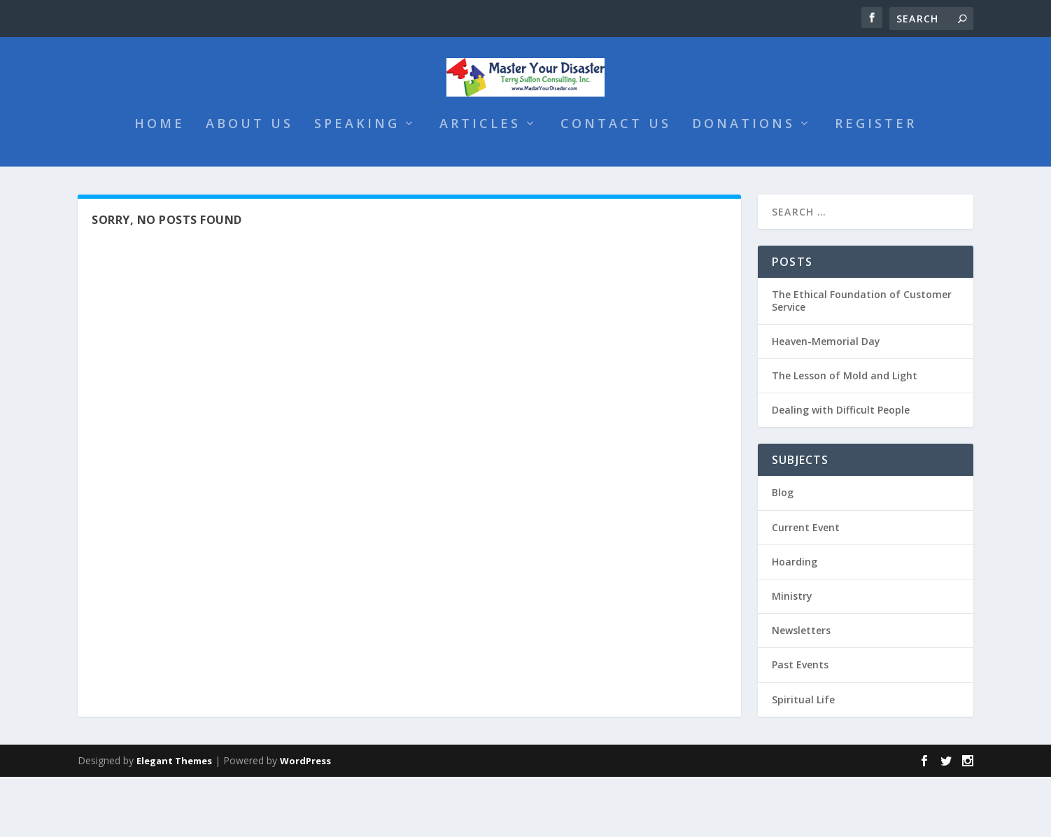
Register (876, 184)
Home (159, 184)
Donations (743, 184)
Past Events (800, 724)
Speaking (357, 184)
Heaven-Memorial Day (826, 400)
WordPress (305, 821)
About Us (249, 184)
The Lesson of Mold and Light (844, 435)
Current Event (806, 586)
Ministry (792, 656)
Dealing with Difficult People (841, 470)
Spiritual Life (803, 759)
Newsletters (801, 690)
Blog (782, 552)
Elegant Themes (174, 821)
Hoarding (794, 621)
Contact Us (615, 184)
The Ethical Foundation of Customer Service (862, 360)
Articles (480, 184)
